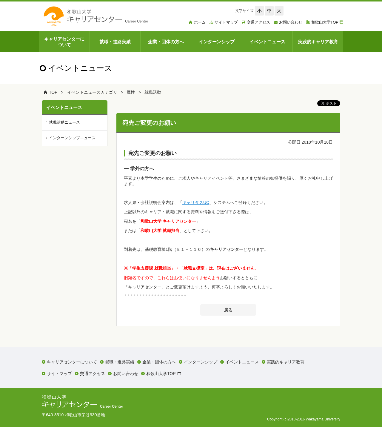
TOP (53, 92)
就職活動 (152, 92)
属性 (131, 92)
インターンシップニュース (72, 138)
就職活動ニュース (64, 122)
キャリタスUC (195, 202)
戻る (228, 310)
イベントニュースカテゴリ (92, 92)
